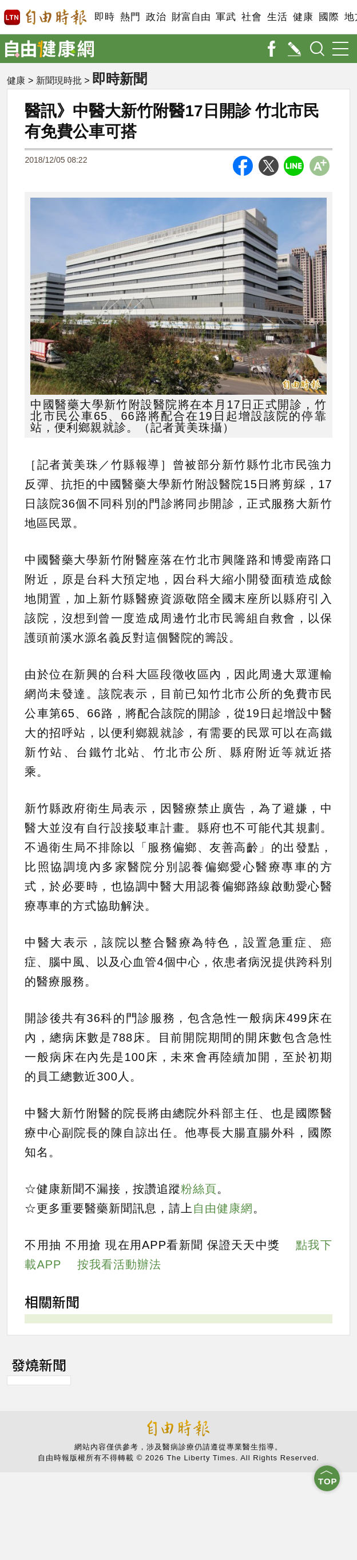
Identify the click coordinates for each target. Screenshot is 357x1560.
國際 (329, 16)
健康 (303, 16)
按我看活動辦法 (119, 1264)
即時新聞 (120, 78)
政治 (156, 16)
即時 (104, 16)
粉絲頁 (199, 1188)
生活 (277, 16)
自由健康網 (223, 1208)
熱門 (130, 16)
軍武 (226, 16)
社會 (251, 16)
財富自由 (191, 16)
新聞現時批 (59, 80)
